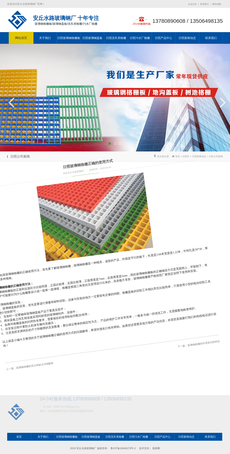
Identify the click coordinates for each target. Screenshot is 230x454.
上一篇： (9, 368)
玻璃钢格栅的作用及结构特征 (189, 295)
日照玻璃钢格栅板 (68, 37)
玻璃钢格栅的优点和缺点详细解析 (31, 359)
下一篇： (169, 303)
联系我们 (204, 4)
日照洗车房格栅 (116, 37)
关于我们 (45, 37)
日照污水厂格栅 (140, 37)
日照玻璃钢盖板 (92, 37)
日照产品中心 (163, 37)
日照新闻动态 (187, 37)
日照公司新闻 (216, 156)
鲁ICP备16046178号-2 (123, 448)
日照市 (185, 156)
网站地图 (216, 4)
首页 (177, 156)
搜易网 (156, 448)
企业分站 (192, 4)
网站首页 (21, 38)
